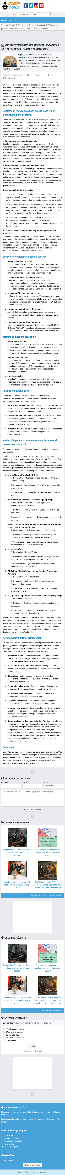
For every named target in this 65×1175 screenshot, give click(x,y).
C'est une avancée (13, 1032)
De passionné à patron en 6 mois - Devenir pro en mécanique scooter (17, 852)
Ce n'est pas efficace (14, 1038)
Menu (6, 20)
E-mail (25, 782)
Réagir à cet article (17, 778)
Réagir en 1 (9, 78)
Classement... (9, 1160)
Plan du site (9, 1135)
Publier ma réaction (32, 810)
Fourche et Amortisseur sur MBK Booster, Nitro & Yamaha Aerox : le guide (17, 885)
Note (46, 782)
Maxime (52, 75)
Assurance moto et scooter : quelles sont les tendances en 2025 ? (47, 852)
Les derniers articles (52, 1011)
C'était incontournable (14, 1029)
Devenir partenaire (32, 1165)
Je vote (32, 1046)
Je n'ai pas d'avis (12, 1035)
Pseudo (5, 782)
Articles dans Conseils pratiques (46, 895)
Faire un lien (9, 1144)
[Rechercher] (50, 14)
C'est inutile (10, 1041)
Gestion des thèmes (12, 1138)
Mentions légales (11, 1147)
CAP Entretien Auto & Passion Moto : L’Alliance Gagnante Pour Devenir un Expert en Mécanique (48, 885)
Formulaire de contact (13, 1141)
